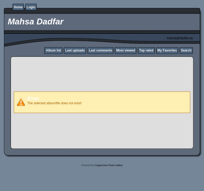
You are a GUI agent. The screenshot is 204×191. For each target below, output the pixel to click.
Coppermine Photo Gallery (109, 165)
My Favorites (167, 50)
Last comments (100, 50)
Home (18, 7)
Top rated (146, 50)
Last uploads (75, 50)
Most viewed (125, 50)
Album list (53, 50)
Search (186, 50)
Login (31, 7)
